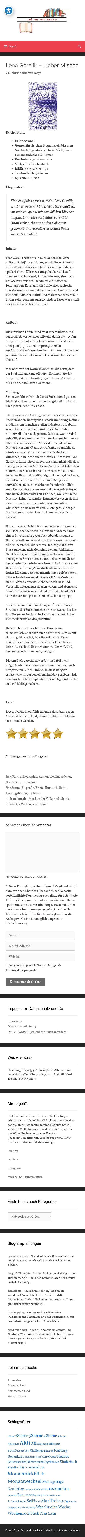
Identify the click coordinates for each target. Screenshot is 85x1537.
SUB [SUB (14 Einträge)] (61, 1501)
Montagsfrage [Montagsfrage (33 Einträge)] (53, 1482)
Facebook (13, 1160)
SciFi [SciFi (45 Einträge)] (31, 1501)
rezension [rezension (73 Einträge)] (59, 1488)
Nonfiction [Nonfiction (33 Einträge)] (16, 1489)
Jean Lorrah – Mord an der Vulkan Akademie (40, 799)
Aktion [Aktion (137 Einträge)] (28, 1443)
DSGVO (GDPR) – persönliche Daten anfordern (37, 1032)
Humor (43, 777)
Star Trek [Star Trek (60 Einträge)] (50, 1501)
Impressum (15, 1021)
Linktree (13, 1151)
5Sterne (15, 788)
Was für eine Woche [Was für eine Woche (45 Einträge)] (53, 1507)
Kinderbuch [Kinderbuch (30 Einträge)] (68, 1461)
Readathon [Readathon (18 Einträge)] (41, 1489)
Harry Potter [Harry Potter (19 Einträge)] (49, 1457)
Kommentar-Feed (19, 1391)
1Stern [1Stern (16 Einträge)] (11, 1436)
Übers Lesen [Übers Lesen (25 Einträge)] (48, 1514)
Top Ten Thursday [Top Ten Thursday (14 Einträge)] (26, 1507)
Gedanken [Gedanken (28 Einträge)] (15, 1456)
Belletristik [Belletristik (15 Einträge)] (54, 1444)
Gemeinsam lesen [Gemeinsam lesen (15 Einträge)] (32, 1456)
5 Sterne (15, 777)
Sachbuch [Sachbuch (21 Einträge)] (38, 1495)
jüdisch (61, 788)
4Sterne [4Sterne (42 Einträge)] (50, 1436)
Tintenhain (15, 1291)
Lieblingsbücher (60, 777)
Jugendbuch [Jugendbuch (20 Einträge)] (52, 1462)
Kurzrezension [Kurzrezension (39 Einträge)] (32, 1467)
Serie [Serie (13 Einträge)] (38, 1501)
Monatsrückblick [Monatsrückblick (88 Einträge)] (26, 1473)
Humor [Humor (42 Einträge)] (63, 1456)
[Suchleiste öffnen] (79, 46)
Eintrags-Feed (16, 1386)
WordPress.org (17, 1396)
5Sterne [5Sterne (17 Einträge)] (62, 1436)
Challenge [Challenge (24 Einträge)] (36, 1451)
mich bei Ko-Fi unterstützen (25, 1177)
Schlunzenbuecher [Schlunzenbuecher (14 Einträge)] (17, 1501)
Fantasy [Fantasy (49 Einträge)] (61, 1450)
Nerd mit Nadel (17, 1330)
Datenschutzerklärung (22, 1027)
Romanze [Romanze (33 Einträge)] (24, 1495)
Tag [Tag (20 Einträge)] (66, 1501)
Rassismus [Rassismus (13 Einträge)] (30, 1489)
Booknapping (16, 1313)
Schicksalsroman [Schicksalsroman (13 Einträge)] (53, 1495)
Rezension (29, 782)
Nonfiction (13, 782)
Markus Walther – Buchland (29, 804)
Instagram (14, 1168)
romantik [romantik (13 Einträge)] (12, 1495)
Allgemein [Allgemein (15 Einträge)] (42, 1444)
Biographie (29, 777)
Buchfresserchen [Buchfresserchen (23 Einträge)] (18, 1451)
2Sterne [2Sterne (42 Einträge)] (21, 1436)
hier (40, 914)
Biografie (28, 788)
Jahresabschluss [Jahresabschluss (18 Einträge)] (17, 1462)
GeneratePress (69, 1530)
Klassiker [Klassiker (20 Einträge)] (13, 1467)
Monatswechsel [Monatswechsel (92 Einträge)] (25, 1481)
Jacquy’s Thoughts (19, 1274)
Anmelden (14, 1380)
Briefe (39, 788)
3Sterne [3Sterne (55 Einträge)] (36, 1436)
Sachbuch (35, 793)
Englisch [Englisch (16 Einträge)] (48, 1451)
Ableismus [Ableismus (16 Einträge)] (13, 1444)
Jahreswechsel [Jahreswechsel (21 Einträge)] (35, 1462)
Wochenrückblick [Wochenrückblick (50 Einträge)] (23, 1513)
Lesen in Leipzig (18, 1256)
